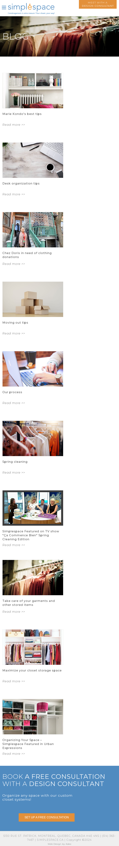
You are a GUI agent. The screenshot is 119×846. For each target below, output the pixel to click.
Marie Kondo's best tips (22, 114)
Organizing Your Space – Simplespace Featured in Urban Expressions (28, 744)
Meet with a (98, 4)
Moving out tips (15, 322)
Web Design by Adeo (59, 844)
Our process (12, 392)
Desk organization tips (21, 183)
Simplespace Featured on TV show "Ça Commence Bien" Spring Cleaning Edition (30, 535)
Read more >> (13, 124)
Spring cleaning (15, 461)
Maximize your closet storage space (32, 670)
